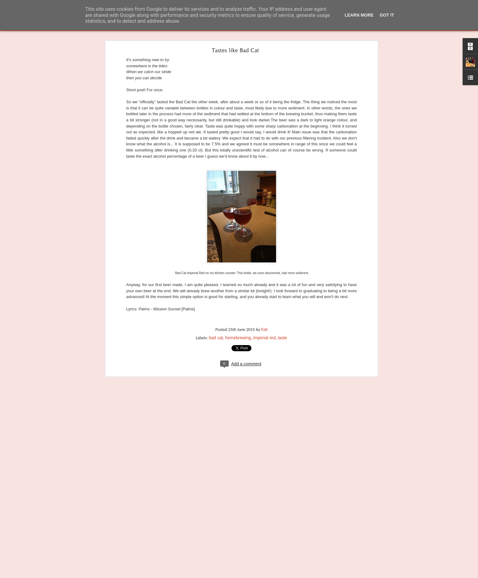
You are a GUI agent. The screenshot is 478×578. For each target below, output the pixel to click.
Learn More (359, 15)
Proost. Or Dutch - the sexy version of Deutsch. (51, 563)
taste (282, 316)
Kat (264, 307)
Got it (387, 15)
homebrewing (238, 316)
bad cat (216, 316)
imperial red (264, 316)
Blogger (256, 574)
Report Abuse (273, 574)
